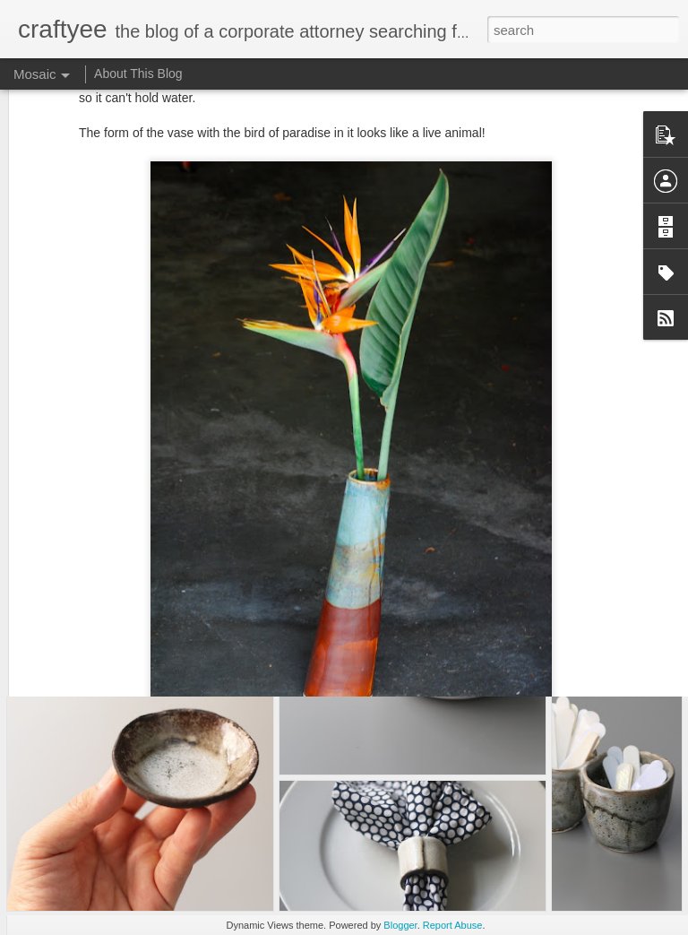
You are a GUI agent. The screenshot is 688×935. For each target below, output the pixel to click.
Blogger (400, 925)
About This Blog (138, 73)
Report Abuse (453, 925)
